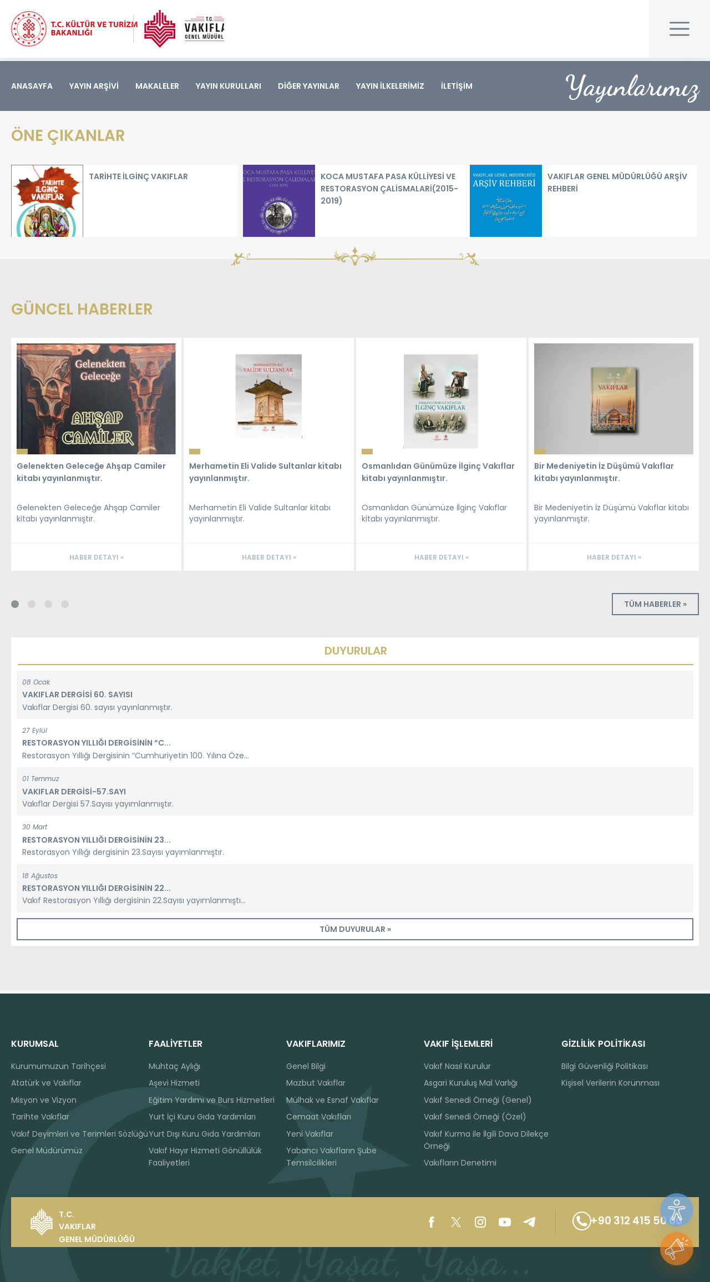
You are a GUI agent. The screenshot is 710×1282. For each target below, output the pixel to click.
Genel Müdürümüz (47, 1150)
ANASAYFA (32, 86)
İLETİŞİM (457, 86)
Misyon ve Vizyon (44, 1100)
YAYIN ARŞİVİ (94, 86)
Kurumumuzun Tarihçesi (58, 1066)
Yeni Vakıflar (309, 1133)
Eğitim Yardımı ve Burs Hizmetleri (212, 1100)
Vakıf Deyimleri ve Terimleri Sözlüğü (79, 1133)
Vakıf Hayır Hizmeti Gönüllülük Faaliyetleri (205, 1156)
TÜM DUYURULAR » (355, 932)
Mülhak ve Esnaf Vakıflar (332, 1100)
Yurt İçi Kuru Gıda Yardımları (202, 1116)
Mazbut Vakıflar (316, 1082)
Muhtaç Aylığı (174, 1066)
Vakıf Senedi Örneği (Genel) (478, 1100)
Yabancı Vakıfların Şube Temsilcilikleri (331, 1156)
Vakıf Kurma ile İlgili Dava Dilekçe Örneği (486, 1140)
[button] (19, 607)
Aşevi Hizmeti (174, 1082)
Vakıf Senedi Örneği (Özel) (475, 1116)
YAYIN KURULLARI (228, 86)
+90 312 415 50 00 (621, 1222)
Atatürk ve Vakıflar (46, 1082)
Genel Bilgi (306, 1066)
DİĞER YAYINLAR (308, 86)
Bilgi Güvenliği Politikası (604, 1066)
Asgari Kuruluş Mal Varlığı (471, 1082)
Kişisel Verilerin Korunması (610, 1082)
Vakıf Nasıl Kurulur (457, 1066)
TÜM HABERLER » (655, 607)
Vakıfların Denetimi (460, 1162)
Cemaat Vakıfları (318, 1116)
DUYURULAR (355, 654)
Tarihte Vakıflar (40, 1116)
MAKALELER (157, 86)
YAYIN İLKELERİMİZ (390, 86)
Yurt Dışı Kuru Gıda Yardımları (204, 1133)
